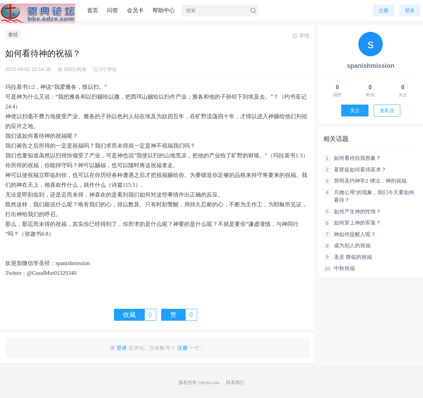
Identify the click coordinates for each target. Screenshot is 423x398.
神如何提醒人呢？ (355, 234)
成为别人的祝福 (352, 245)
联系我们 (235, 382)
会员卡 (135, 10)
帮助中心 (163, 10)
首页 (92, 10)
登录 (410, 10)
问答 (112, 10)
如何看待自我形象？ (357, 158)
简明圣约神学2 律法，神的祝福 (370, 181)
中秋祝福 (344, 268)
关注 (355, 110)
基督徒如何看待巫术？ (360, 169)
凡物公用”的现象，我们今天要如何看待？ (374, 196)
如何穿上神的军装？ (357, 223)
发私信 (387, 110)
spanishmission (370, 65)
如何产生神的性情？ (357, 211)
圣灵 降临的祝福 (353, 257)
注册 (383, 10)
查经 (13, 34)
